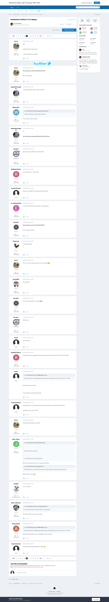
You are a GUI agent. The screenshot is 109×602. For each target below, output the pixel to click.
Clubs (44, 10)
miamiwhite (19, 23)
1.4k (16, 291)
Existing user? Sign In (87, 2)
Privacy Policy (52, 591)
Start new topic (56, 30)
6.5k (16, 514)
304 (16, 535)
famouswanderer (86, 27)
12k (16, 53)
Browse (12, 8)
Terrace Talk (26, 25)
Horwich (15, 149)
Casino (95, 31)
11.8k (16, 181)
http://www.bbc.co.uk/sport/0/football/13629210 (34, 225)
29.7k (16, 451)
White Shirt (15, 107)
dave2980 (16, 279)
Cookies (58, 591)
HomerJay (16, 241)
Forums (39, 10)
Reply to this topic (69, 30)
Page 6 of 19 (50, 36)
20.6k (16, 100)
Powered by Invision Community (54, 594)
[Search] (83, 7)
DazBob (16, 484)
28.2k (16, 253)
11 (37, 36)
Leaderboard (20, 10)
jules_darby (16, 439)
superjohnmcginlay (16, 87)
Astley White (16, 524)
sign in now (40, 565)
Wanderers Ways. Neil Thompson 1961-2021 (24, 3)
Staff (26, 10)
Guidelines (32, 10)
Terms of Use (27, 600)
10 (35, 36)
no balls (95, 27)
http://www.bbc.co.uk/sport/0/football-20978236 (34, 70)
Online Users (12, 10)
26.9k (16, 495)
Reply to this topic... (22, 572)
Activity (17, 7)
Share (62, 24)
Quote (27, 58)
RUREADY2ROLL (16, 169)
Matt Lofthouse (16, 503)
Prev (14, 36)
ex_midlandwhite (16, 203)
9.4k (16, 234)
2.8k (16, 215)
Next (40, 36)
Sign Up (97, 2)
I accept (96, 599)
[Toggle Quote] (25, 111)
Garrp (16, 41)
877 (16, 119)
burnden (16, 222)
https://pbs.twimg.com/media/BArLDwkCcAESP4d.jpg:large (36, 136)
